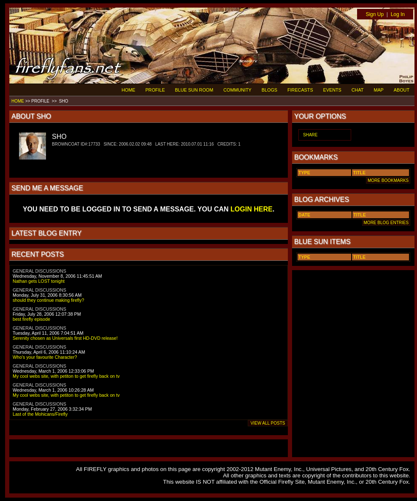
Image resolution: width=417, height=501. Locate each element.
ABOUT (401, 89)
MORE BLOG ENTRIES (386, 222)
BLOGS (269, 89)
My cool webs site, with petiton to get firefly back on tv (66, 376)
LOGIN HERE (251, 209)
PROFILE (155, 89)
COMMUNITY (237, 89)
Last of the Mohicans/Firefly (40, 414)
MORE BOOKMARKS (388, 180)
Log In (398, 14)
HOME (128, 89)
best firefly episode (31, 319)
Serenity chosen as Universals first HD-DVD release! (65, 338)
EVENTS (332, 89)
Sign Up (375, 14)
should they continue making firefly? (48, 300)
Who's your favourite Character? (45, 357)
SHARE (310, 135)
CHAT (358, 89)
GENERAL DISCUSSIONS (39, 271)
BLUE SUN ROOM (194, 89)
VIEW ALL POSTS (267, 423)
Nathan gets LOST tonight (39, 281)
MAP (378, 89)
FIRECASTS (300, 89)
